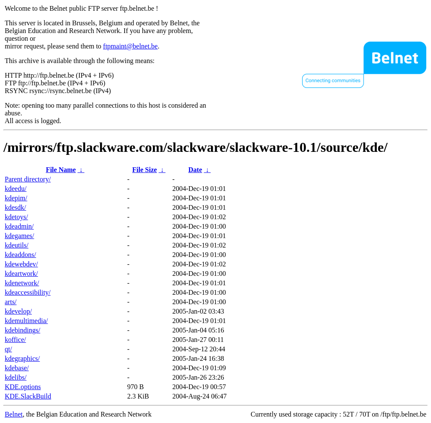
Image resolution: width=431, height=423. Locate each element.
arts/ (11, 301)
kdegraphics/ (22, 358)
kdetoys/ (16, 217)
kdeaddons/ (20, 254)
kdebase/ (17, 368)
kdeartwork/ (21, 273)
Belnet (14, 414)
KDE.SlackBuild (28, 396)
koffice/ (15, 339)
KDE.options (23, 386)
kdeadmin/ (19, 226)
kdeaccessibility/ (28, 292)
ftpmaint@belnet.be (130, 46)
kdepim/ (16, 198)
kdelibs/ (16, 377)
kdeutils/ (16, 245)
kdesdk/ (15, 207)
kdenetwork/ (22, 283)
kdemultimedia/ (26, 320)
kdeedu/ (16, 188)
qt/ (8, 349)
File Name (61, 169)
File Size (144, 169)
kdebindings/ (22, 330)
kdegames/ (19, 235)
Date (195, 169)
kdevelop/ (18, 311)
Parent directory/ (28, 179)
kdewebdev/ (21, 264)
